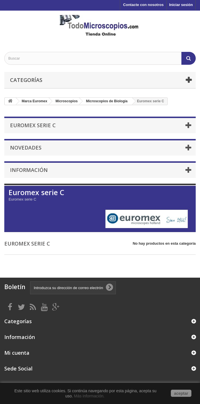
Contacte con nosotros (143, 5)
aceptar (181, 393)
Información (29, 169)
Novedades (25, 147)
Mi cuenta (16, 352)
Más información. (90, 396)
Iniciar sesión (181, 5)
